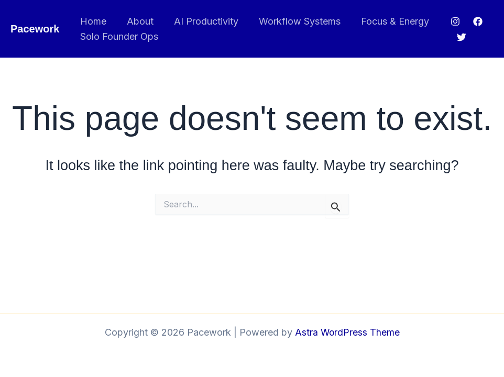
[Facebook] (476, 21)
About (137, 21)
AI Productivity (202, 21)
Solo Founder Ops (118, 36)
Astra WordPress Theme (347, 332)
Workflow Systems (294, 21)
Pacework (34, 29)
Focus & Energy (388, 21)
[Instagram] (454, 21)
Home (92, 21)
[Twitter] (461, 37)
